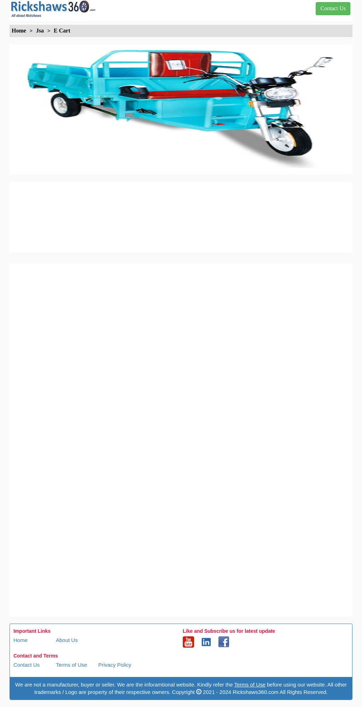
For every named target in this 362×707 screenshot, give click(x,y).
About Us (67, 640)
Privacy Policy (114, 665)
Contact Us (26, 665)
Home (20, 640)
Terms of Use (71, 665)
